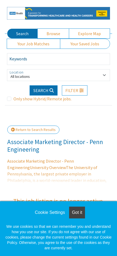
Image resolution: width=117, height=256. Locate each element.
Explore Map (89, 33)
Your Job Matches (33, 43)
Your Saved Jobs (84, 43)
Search (22, 33)
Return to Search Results (33, 129)
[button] (75, 90)
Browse (53, 33)
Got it (77, 212)
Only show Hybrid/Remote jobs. (42, 98)
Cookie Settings (50, 212)
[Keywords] (58, 59)
